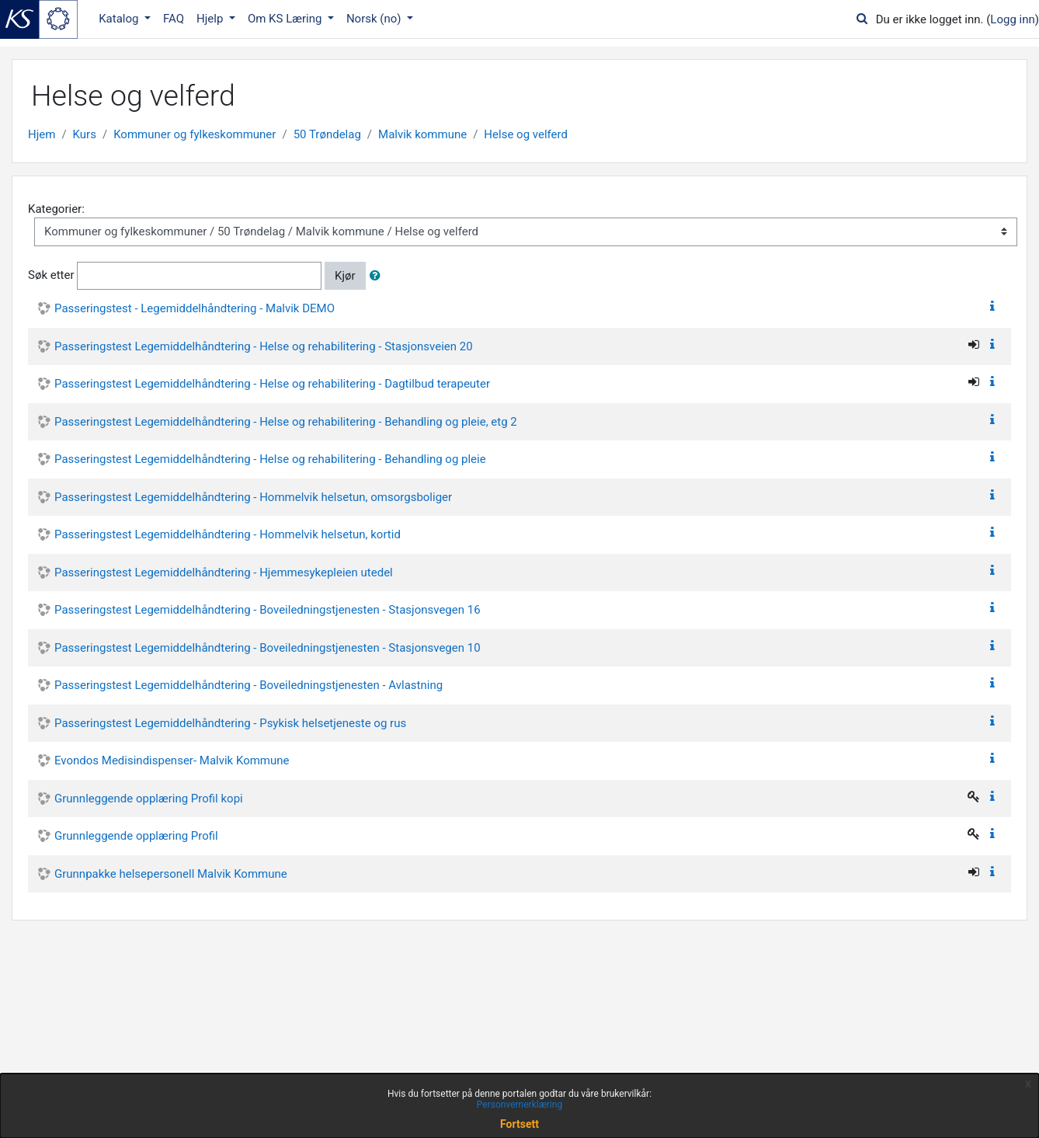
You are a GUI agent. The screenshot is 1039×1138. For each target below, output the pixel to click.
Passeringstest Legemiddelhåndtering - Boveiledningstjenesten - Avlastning (248, 685)
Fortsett (519, 1124)
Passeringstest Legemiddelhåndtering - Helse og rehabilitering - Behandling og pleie (270, 459)
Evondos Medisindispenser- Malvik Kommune (172, 760)
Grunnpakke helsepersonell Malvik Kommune (170, 874)
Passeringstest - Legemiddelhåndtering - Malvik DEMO (194, 308)
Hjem (41, 134)
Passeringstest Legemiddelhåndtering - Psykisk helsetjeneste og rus (230, 723)
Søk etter (51, 275)
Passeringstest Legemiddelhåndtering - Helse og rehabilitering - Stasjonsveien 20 (263, 346)
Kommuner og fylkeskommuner (194, 134)
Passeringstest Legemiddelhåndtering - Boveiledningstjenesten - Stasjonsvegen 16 (267, 610)
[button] (378, 276)
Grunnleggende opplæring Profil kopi (148, 799)
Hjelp (211, 19)
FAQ (173, 19)
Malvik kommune (422, 134)
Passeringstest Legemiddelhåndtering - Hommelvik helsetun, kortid (227, 534)
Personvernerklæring (519, 1104)
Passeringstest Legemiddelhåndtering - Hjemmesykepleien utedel (223, 572)
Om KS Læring (286, 19)
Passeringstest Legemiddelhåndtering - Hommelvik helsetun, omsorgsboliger (253, 497)
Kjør (345, 276)
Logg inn (1012, 19)
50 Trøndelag (327, 134)
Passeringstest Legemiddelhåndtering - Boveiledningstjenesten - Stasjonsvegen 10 (267, 648)
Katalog (120, 19)
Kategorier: (56, 209)
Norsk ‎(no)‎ (375, 19)
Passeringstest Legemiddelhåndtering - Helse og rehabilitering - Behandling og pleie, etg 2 (285, 422)
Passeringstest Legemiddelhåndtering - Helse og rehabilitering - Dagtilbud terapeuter (272, 384)
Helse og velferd (526, 134)
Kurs (84, 134)
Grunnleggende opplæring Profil (136, 836)
